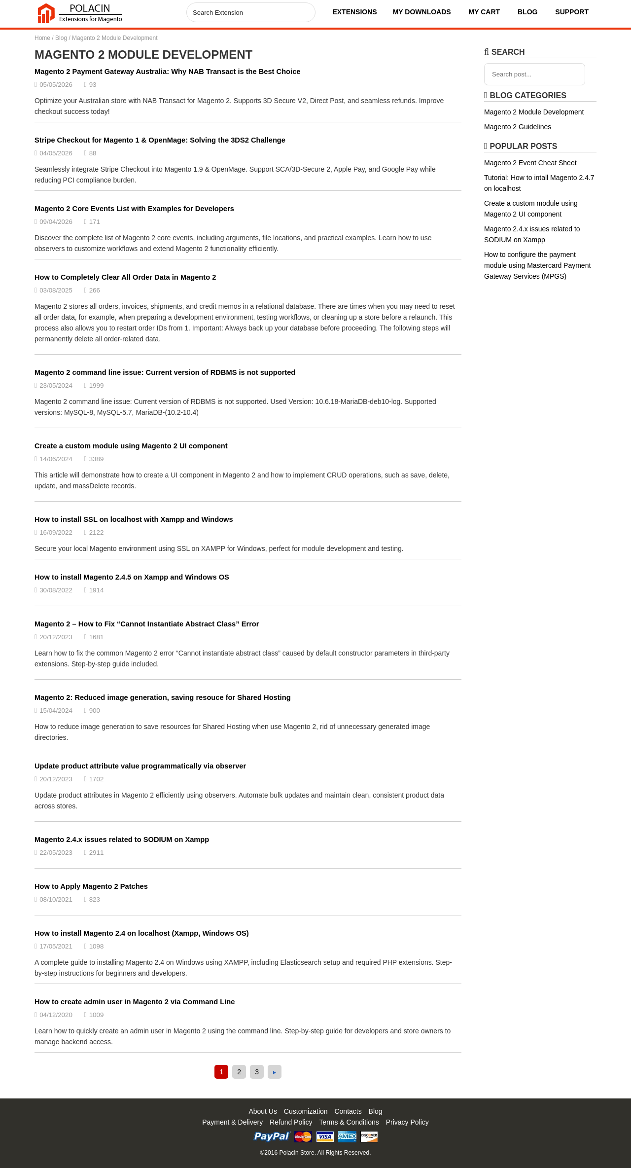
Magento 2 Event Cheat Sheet (530, 163)
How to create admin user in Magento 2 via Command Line (135, 1002)
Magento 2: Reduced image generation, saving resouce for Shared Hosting (163, 697)
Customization (306, 1111)
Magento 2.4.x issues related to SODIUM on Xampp (122, 839)
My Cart (484, 12)
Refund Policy (291, 1122)
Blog (527, 12)
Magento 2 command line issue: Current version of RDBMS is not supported (165, 372)
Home (42, 38)
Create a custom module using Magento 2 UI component (131, 446)
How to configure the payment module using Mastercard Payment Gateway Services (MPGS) (537, 265)
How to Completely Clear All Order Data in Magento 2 (125, 277)
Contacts (347, 1111)
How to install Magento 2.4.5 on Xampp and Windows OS (132, 577)
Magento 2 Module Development (534, 112)
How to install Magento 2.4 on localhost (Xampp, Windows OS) (142, 933)
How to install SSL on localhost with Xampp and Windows (134, 519)
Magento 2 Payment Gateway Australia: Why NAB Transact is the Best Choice (167, 71)
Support (572, 12)
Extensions (354, 12)
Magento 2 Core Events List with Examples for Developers (134, 209)
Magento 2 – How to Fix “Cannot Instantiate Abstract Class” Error (147, 624)
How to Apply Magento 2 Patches (91, 886)
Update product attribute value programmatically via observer (140, 766)
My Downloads (422, 12)
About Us (262, 1111)
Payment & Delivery (232, 1122)
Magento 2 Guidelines (517, 127)
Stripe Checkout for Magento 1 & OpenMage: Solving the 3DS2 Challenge (160, 140)
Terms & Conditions (349, 1122)
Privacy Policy (407, 1122)
